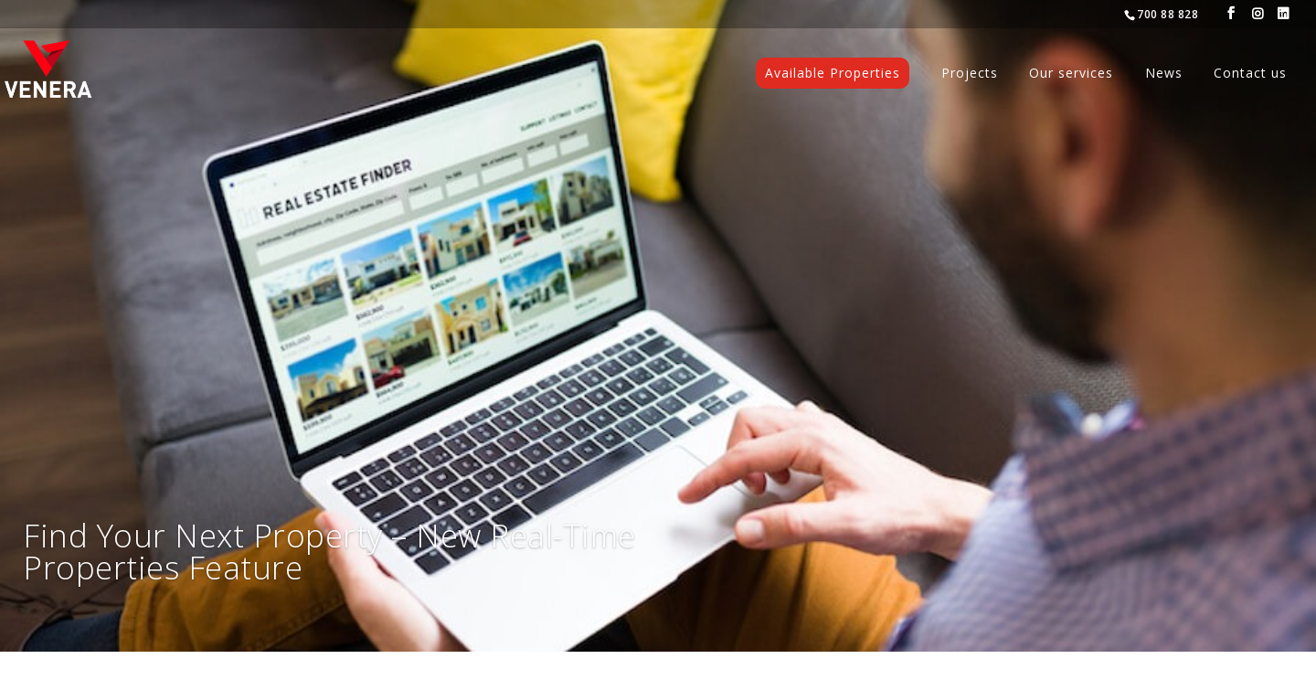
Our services (1071, 74)
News (1164, 74)
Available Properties (832, 72)
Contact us (1250, 74)
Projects (969, 74)
